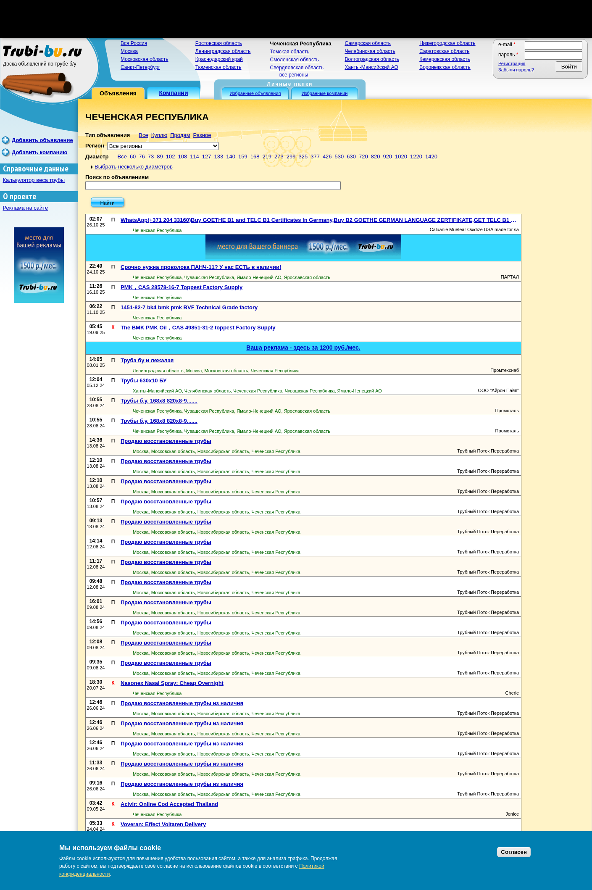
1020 (401, 156)
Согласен (514, 852)
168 (255, 156)
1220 (416, 156)
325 (303, 156)
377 (315, 156)
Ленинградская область (223, 51)
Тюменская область (218, 67)
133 (219, 156)
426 (327, 156)
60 (133, 156)
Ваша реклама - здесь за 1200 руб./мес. (303, 347)
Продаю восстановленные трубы (166, 441)
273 (279, 156)
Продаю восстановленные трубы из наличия (182, 703)
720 (363, 156)
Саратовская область (444, 51)
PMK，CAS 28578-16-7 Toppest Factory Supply (181, 287)
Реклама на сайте (25, 208)
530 (339, 156)
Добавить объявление (42, 140)
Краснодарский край (219, 59)
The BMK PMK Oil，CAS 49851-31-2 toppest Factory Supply (198, 327)
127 (206, 156)
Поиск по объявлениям (117, 177)
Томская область (290, 52)
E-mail (507, 44)
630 (351, 156)
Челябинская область (370, 51)
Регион (94, 145)
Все (143, 135)
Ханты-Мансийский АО (371, 67)
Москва (129, 51)
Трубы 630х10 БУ (143, 380)
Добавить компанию (39, 152)
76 (142, 156)
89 (160, 156)
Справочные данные (35, 168)
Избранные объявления (255, 93)
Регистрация (511, 63)
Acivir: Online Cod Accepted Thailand (169, 804)
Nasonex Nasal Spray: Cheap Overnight (172, 683)
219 (266, 156)
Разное (202, 135)
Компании (173, 93)
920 (387, 156)
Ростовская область (218, 43)
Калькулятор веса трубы (34, 180)
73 (151, 156)
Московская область (144, 59)
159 (242, 156)
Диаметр (96, 156)
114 (194, 156)
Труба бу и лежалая (147, 360)
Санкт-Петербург (140, 67)
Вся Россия (134, 43)
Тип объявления (107, 135)
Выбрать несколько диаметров (134, 166)
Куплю (159, 135)
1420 (431, 156)
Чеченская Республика (301, 43)
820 (375, 156)
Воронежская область (445, 67)
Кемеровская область (444, 59)
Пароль (508, 55)
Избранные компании (325, 93)
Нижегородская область (447, 43)
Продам (180, 135)
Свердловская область (297, 68)
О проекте (19, 196)
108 (182, 156)
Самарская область (368, 43)
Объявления (118, 93)
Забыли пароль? (516, 69)
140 (230, 156)
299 (291, 156)
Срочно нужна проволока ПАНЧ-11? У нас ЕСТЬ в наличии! (201, 267)
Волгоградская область (372, 59)
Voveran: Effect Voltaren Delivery (163, 824)
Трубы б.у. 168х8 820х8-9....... (159, 401)
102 (170, 156)
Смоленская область (294, 60)
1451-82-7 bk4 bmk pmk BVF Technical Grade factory (189, 307)
